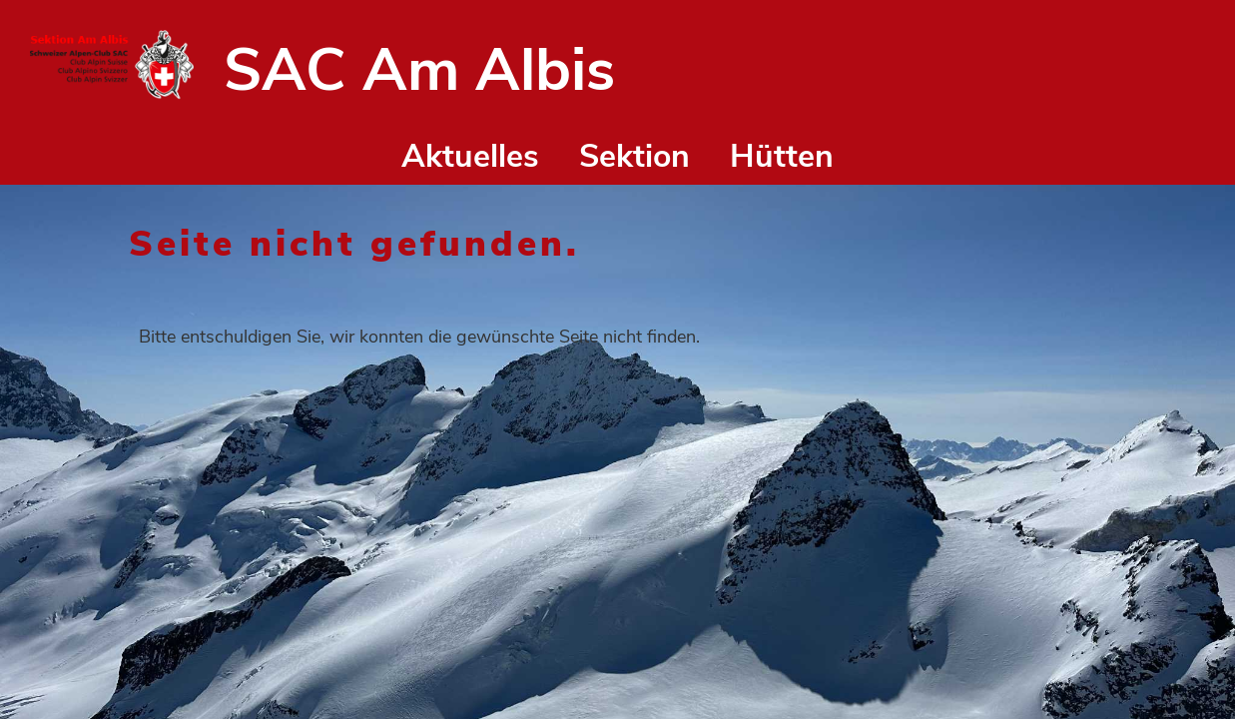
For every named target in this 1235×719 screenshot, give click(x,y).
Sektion (634, 156)
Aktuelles (470, 156)
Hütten (782, 156)
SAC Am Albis (419, 70)
